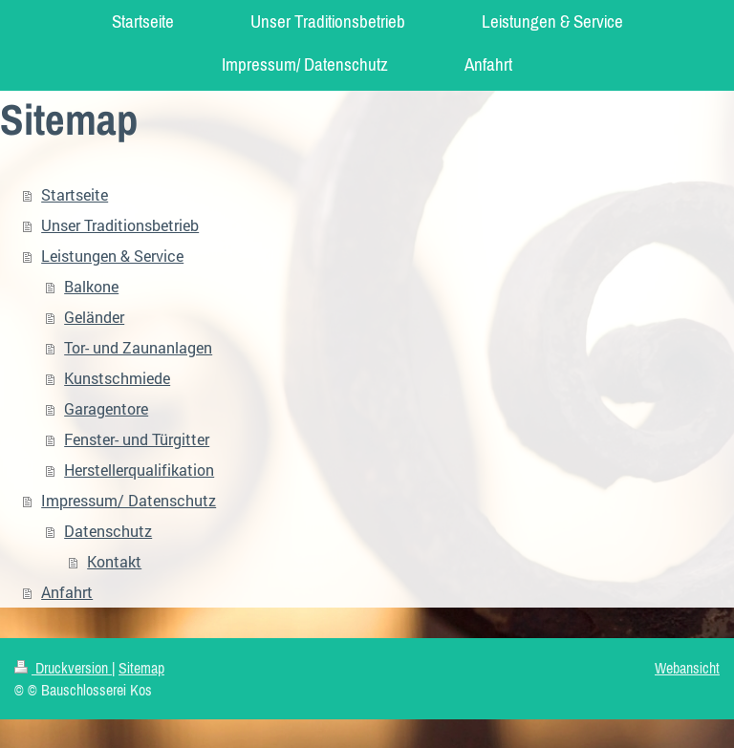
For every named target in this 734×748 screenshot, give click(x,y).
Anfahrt (67, 592)
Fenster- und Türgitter (136, 439)
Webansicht (687, 667)
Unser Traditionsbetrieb (120, 225)
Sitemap (141, 667)
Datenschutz (108, 531)
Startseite (74, 194)
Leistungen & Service (112, 256)
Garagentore (106, 408)
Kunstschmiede (117, 378)
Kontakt (114, 561)
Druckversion (63, 667)
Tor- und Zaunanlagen (138, 347)
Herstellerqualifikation (139, 469)
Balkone (91, 286)
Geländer (94, 317)
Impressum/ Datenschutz (128, 500)
